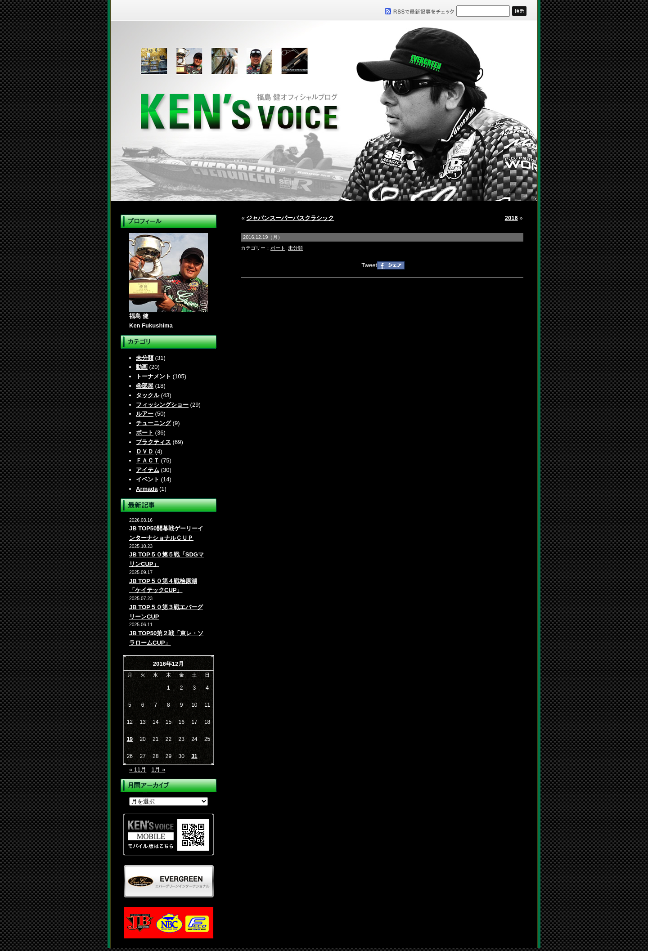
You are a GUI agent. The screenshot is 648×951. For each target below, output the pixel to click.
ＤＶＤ (144, 451)
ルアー (144, 413)
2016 (511, 218)
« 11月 (137, 769)
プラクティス (153, 442)
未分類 (144, 357)
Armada (147, 488)
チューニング (153, 423)
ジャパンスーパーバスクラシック (290, 218)
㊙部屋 (144, 385)
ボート (144, 432)
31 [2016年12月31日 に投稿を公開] (194, 756)
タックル (147, 395)
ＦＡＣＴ (147, 460)
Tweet (369, 265)
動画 (142, 366)
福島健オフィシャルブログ (324, 111)
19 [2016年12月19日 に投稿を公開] (130, 739)
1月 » (158, 769)
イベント (147, 479)
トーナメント (153, 376)
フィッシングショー (162, 404)
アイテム (147, 470)
